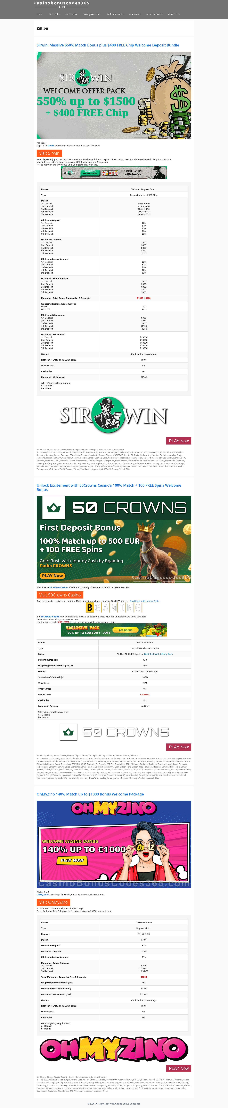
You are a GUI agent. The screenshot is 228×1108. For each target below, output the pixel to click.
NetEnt (92, 460)
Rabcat (172, 463)
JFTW (183, 457)
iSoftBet (176, 457)
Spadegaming (169, 775)
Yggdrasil (96, 469)
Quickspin (164, 463)
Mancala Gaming (163, 769)
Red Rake (93, 1088)
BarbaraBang (113, 452)
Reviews (175, 14)
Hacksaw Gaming (161, 766)
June (76, 769)
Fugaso (44, 766)
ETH (128, 764)
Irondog (184, 1082)
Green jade (160, 1082)
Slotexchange (157, 1088)
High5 (140, 457)
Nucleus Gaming (91, 772)
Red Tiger (180, 463)
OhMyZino (42, 894)
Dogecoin (91, 764)
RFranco (126, 775)
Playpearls (58, 1088)
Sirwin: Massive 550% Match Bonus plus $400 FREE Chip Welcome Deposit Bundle (108, 45)
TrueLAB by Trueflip (97, 778)
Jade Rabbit (64, 769)
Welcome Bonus (115, 14)
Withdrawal (119, 449)
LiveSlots (128, 769)
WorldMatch (86, 469)
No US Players (121, 460)
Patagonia (57, 463)
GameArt (57, 457)
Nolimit (146, 1085)
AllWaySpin (54, 1079)
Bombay (179, 452)
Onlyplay (40, 463)
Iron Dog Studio (165, 457)
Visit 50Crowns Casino (60, 595)
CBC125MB (63, 622)
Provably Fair (140, 463)
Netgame (99, 460)
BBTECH (136, 1079)
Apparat (89, 452)
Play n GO (49, 1088)
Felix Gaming (112, 1082)
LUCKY (56, 460)
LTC (134, 769)
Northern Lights (157, 460)
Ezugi (179, 455)
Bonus (56, 449)
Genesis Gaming (95, 457)
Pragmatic (116, 463)
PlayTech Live (159, 772)
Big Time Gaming (151, 452)
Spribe (57, 778)
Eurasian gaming (86, 1082)
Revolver (83, 466)
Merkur (181, 769)
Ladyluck (49, 460)
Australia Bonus (154, 14)
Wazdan (69, 469)
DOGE (83, 764)
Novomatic (170, 460)
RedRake (40, 466)
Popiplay (170, 772)
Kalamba (40, 460)
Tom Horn (83, 778)
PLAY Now (179, 441)
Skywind (134, 775)
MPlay (188, 769)
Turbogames (42, 469)
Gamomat (75, 766)
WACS (62, 469)
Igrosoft (147, 457)
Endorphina (145, 455)
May (86, 1085)
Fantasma (41, 457)
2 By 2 (53, 452)
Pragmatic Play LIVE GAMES (48, 775)
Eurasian (155, 455)
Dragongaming (56, 1082)
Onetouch (180, 460)
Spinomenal (125, 466)
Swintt (134, 466)
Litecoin (107, 769)
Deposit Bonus (81, 449)
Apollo (82, 452)
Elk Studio (135, 455)
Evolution (164, 455)
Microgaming (82, 460)
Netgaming (109, 460)
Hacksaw (133, 457)
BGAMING (139, 452)
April (96, 452)
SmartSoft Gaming (154, 775)
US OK (51, 469)
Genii (105, 457)
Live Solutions (117, 769)
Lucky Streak (149, 769)
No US (56, 772)
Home (40, 14)
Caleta (77, 455)
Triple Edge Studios (166, 466)
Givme (90, 766)
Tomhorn (153, 466)
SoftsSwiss (105, 466)
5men (90, 758)
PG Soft (116, 772)
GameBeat (140, 1082)
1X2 (41, 1079)
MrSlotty (40, 772)
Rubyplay (129, 1088)
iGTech (155, 457)
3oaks (68, 758)
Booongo (65, 455)
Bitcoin (43, 449)
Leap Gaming (62, 1085)
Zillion (128, 469)
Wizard (77, 469)
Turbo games (112, 778)
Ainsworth (67, 452)
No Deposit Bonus (92, 14)
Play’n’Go (91, 463)
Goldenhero (113, 457)
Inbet (178, 1082)
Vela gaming (79, 1091)
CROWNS (145, 694)
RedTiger (49, 466)
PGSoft (66, 463)
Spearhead (181, 775)
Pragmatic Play (128, 463)
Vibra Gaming (131, 778)
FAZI (38, 766)
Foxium (49, 457)
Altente (124, 758)
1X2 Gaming (45, 452)
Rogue (90, 466)
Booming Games (53, 455)
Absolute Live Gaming (110, 758)
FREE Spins (71, 14)
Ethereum (135, 764)
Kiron (100, 769)
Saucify (137, 1088)
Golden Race (137, 766)
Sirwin (51, 145)
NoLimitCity (144, 460)
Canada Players (105, 455)
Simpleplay (146, 1088)
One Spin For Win (166, 1085)
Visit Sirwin (49, 153)
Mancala (64, 460)
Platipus (73, 463)
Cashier (63, 449)
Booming (41, 455)
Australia (151, 758)
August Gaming (90, 1079)
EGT (108, 764)
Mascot (72, 460)
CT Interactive (43, 1082)
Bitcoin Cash (132, 761)
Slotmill (142, 775)
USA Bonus (134, 14)
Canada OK (93, 455)
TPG (71, 1091)
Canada (84, 455)
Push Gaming (153, 463)
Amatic (75, 452)
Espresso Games (71, 1082)
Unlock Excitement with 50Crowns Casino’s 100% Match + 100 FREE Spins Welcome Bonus (109, 487)
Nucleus (154, 1085)
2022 (46, 1079)
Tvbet (121, 778)
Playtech (107, 463)
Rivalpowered (118, 1088)
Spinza (51, 778)
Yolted (122, 469)
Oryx (110, 772)
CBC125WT (118, 455)
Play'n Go (82, 463)
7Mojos (97, 758)
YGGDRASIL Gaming (110, 469)
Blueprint (171, 452)
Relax (109, 1088)
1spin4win (44, 758)
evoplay (172, 455)
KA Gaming (84, 769)
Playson (99, 463)
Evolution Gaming (157, 764)
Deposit (70, 449)
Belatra (123, 452)
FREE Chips (54, 14)
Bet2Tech (82, 761)
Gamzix (83, 457)
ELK (112, 764)
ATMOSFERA (141, 758)
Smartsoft (168, 1088)
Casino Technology (63, 764)
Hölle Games (181, 766)
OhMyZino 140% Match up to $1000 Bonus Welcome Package (90, 794)
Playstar (75, 1088)
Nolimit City (133, 460)
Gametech (66, 457)
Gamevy (75, 457)
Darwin (127, 455)
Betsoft (130, 452)
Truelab (179, 466)
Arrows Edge (76, 1079)
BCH (68, 761)
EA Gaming (101, 764)
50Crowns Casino (58, 587)
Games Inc (150, 1082)
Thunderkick (143, 466)
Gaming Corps (63, 766)
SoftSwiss (115, 466)
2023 (63, 758)
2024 (59, 452)
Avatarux (103, 452)
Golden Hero (125, 766)
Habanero (124, 457)
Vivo (57, 469)
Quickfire (78, 775)
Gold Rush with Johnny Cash (144, 601)
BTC (71, 455)
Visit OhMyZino (53, 902)
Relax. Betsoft (73, 466)
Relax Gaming (60, 466)
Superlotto (52, 1091)
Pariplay (48, 463)
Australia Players (175, 758)
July (71, 769)
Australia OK (161, 758)
